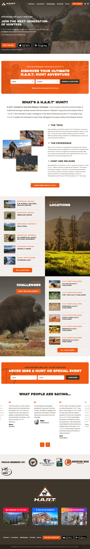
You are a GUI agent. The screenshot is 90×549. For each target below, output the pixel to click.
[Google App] (41, 45)
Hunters (31, 4)
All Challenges (68, 350)
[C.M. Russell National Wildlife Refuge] (9, 204)
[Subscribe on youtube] (16, 516)
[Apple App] (24, 45)
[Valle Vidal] (9, 227)
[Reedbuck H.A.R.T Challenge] (54, 329)
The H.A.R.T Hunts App (51, 537)
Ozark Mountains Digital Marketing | (52, 546)
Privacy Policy (64, 546)
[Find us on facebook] (45, 516)
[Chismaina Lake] (9, 261)
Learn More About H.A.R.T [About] (45, 185)
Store (67, 4)
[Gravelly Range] (9, 249)
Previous (42, 444)
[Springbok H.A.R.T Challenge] (54, 307)
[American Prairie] (9, 215)
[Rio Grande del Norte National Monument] (9, 238)
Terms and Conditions (73, 546)
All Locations (22, 270)
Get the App (77, 3)
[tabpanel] (45, 414)
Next (48, 444)
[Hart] (8, 3)
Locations (40, 4)
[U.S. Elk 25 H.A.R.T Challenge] (54, 284)
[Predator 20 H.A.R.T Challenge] (54, 341)
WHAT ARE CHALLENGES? (28, 291)
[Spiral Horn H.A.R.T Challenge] (54, 318)
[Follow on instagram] (74, 516)
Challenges (50, 4)
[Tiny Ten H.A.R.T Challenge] (54, 295)
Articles (60, 4)
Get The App (8, 45)
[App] (67, 537)
